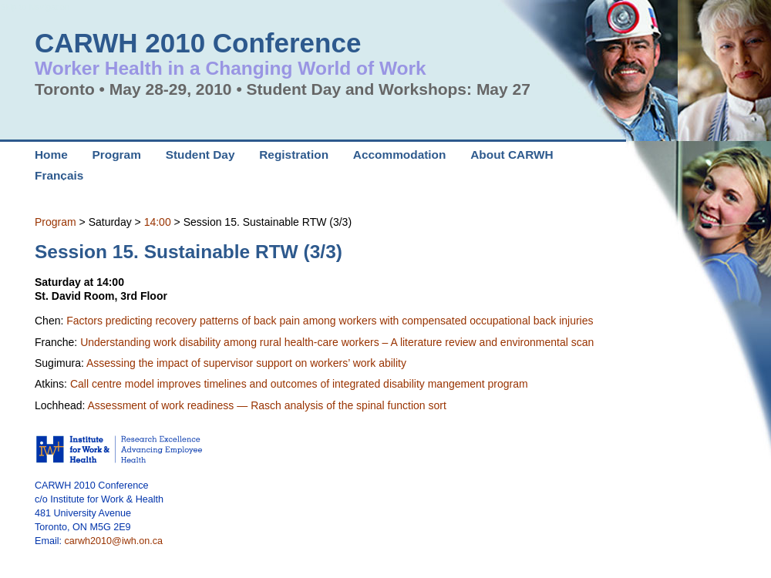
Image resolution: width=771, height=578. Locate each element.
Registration (293, 154)
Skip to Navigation (34, 7)
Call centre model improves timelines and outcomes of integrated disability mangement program (299, 384)
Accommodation (399, 154)
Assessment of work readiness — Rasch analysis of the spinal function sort (267, 405)
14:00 (157, 222)
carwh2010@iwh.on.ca (114, 541)
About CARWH (511, 154)
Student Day (200, 154)
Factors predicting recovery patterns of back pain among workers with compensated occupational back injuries (329, 320)
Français (59, 175)
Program (55, 222)
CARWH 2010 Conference (198, 43)
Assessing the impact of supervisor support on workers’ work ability (246, 363)
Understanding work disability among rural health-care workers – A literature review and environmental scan (337, 342)
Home (51, 154)
